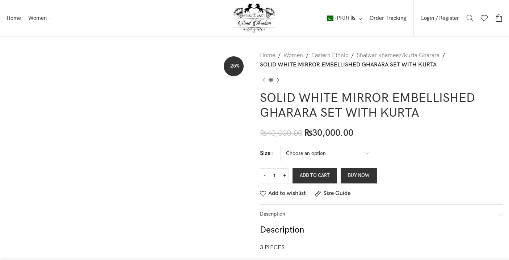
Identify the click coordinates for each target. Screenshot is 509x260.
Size (265, 153)
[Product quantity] (274, 175)
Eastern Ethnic (329, 55)
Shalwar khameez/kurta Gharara (398, 55)
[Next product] (278, 80)
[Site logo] (254, 17)
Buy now (359, 175)
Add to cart (315, 175)
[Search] (470, 18)
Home (267, 55)
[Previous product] (263, 80)
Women (293, 55)
